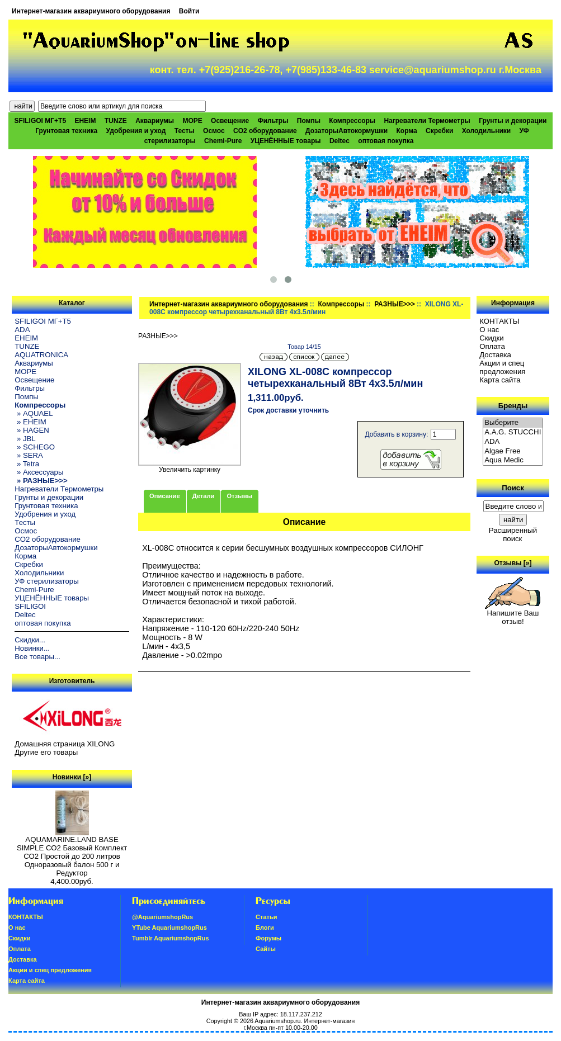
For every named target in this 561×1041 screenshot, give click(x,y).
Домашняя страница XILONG (65, 744)
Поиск (513, 488)
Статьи (266, 917)
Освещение (230, 121)
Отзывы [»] (512, 563)
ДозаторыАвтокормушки (346, 131)
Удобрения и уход (136, 131)
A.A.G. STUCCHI (513, 432)
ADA (22, 329)
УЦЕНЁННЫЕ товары (286, 141)
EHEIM (85, 121)
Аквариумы (154, 121)
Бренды (512, 405)
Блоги (265, 927)
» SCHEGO (35, 447)
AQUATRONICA (41, 355)
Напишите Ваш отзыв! (512, 614)
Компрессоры (341, 304)
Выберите (513, 423)
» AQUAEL (34, 413)
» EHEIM (30, 422)
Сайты (266, 948)
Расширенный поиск (513, 534)
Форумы (268, 938)
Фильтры (272, 121)
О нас (489, 329)
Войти (189, 11)
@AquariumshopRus (162, 917)
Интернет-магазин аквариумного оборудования (91, 11)
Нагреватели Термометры (427, 121)
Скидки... (30, 640)
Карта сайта (499, 380)
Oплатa (492, 346)
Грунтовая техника (66, 131)
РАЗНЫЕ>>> (394, 304)
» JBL (25, 438)
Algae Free (513, 451)
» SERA (29, 455)
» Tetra (27, 464)
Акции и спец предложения (502, 367)
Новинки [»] (72, 777)
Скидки (491, 338)
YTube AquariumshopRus (169, 927)
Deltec (339, 141)
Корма (407, 131)
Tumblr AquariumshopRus (170, 938)
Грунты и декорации (512, 121)
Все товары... (37, 656)
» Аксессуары (39, 472)
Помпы (308, 121)
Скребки (439, 131)
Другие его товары (46, 752)
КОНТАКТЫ (499, 321)
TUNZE (116, 121)
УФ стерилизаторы (46, 581)
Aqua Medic (513, 460)
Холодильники (486, 131)
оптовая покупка (385, 141)
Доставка (495, 355)
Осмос (214, 131)
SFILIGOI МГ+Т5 (40, 121)
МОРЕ (192, 121)
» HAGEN (32, 430)
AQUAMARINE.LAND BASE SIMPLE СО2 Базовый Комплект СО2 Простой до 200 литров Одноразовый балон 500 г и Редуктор (72, 853)
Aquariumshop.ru (277, 1021)
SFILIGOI (30, 606)
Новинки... (32, 648)
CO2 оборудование (265, 131)
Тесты (185, 131)
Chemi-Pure (223, 141)
